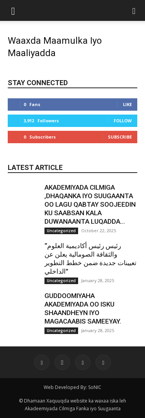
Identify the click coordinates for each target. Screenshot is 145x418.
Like (127, 104)
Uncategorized (61, 230)
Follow (123, 120)
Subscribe (120, 137)
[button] (13, 10)
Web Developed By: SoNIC (72, 387)
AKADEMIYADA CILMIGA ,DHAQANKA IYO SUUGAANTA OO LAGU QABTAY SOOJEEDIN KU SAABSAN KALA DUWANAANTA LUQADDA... (90, 204)
